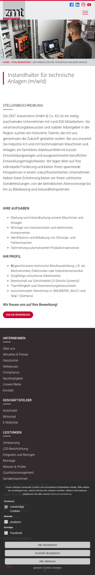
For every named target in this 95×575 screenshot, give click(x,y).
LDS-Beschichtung (15, 449)
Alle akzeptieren (47, 544)
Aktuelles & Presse (15, 354)
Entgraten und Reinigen (19, 455)
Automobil (10, 410)
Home (6, 62)
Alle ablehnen (47, 561)
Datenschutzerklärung (61, 494)
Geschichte (10, 360)
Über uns (9, 348)
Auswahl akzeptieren (47, 553)
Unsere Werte (12, 384)
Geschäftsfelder (17, 400)
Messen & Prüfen (14, 467)
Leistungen (12, 432)
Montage (9, 461)
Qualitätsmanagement (18, 472)
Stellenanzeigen (21, 62)
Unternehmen (14, 338)
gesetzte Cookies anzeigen (47, 567)
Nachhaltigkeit (13, 378)
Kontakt (8, 390)
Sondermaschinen (15, 479)
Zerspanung (11, 443)
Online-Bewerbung (18, 314)
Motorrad (9, 416)
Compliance (11, 372)
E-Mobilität (10, 422)
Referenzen (10, 366)
